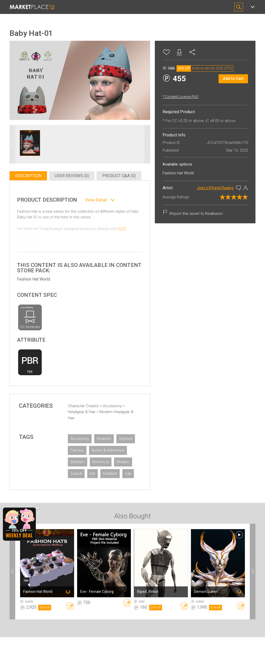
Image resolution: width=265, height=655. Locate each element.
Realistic (109, 436)
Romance (106, 471)
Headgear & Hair (87, 410)
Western (83, 471)
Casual (102, 483)
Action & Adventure (92, 459)
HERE (127, 232)
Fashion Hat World (38, 277)
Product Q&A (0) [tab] (123, 171)
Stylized (82, 448)
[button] (142, 138)
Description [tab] (33, 171)
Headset (83, 494)
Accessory (118, 404)
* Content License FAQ (175, 97)
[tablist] (80, 171)
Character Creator (89, 404)
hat (118, 483)
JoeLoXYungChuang (209, 187)
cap (101, 494)
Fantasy (103, 448)
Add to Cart (228, 78)
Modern (82, 483)
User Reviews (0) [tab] (76, 171)
